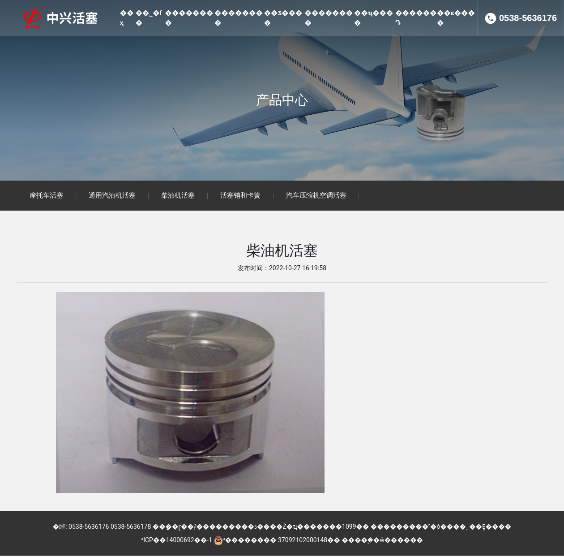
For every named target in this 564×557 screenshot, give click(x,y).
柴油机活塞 (181, 196)
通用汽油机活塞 (114, 196)
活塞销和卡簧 (245, 196)
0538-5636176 (528, 54)
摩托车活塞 (47, 196)
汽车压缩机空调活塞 (322, 196)
